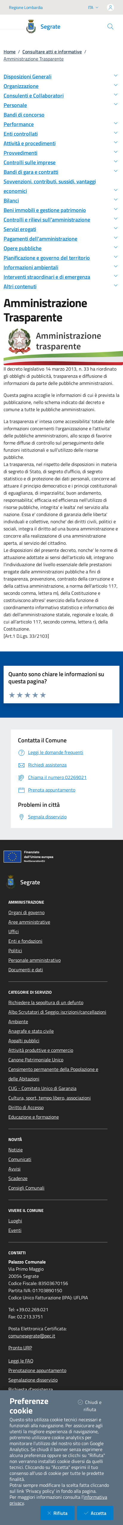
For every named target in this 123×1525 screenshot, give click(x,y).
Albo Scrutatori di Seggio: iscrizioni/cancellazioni (57, 1011)
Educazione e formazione (33, 1116)
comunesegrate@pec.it (31, 1335)
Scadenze (17, 1178)
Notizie (15, 1149)
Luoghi (15, 1220)
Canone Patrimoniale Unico (35, 1059)
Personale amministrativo (34, 960)
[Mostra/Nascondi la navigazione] (12, 23)
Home (10, 51)
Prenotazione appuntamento (37, 1370)
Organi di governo (26, 912)
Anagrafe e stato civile (31, 1031)
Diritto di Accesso (26, 1107)
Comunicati (19, 1159)
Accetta (98, 1513)
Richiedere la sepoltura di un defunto (45, 1002)
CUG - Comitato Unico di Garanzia (42, 1088)
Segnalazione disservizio (33, 1379)
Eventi (14, 1230)
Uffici (13, 931)
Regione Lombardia (26, 7)
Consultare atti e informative (52, 51)
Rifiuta (61, 1513)
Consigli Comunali (26, 1187)
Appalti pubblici (23, 1040)
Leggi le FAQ (20, 1360)
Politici (15, 950)
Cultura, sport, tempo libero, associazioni (49, 1097)
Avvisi (14, 1168)
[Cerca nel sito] (110, 26)
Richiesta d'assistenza (30, 1389)
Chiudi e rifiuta (94, 1406)
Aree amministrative (29, 921)
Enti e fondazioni (25, 941)
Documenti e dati (25, 969)
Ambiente (18, 1021)
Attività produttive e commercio (40, 1050)
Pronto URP (20, 1347)
